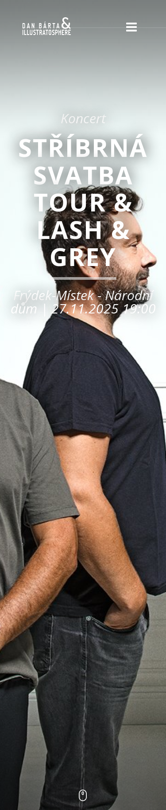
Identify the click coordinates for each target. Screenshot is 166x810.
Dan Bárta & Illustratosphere (46, 26)
